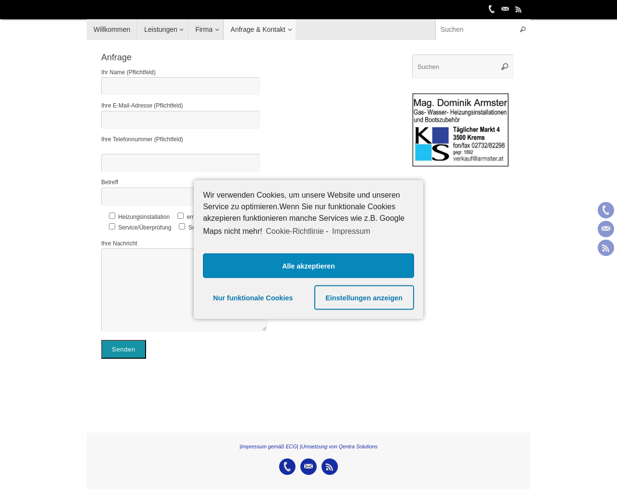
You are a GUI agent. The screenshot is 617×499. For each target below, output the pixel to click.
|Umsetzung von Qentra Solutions (338, 446)
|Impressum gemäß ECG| (269, 446)
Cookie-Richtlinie (295, 231)
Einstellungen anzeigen (363, 297)
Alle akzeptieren (308, 266)
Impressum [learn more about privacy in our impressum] (351, 231)
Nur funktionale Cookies (253, 297)
